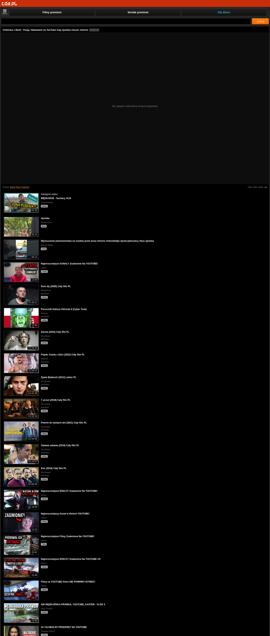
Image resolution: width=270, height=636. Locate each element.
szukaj (260, 21)
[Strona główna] (9, 3)
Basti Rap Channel (19, 187)
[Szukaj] (126, 21)
